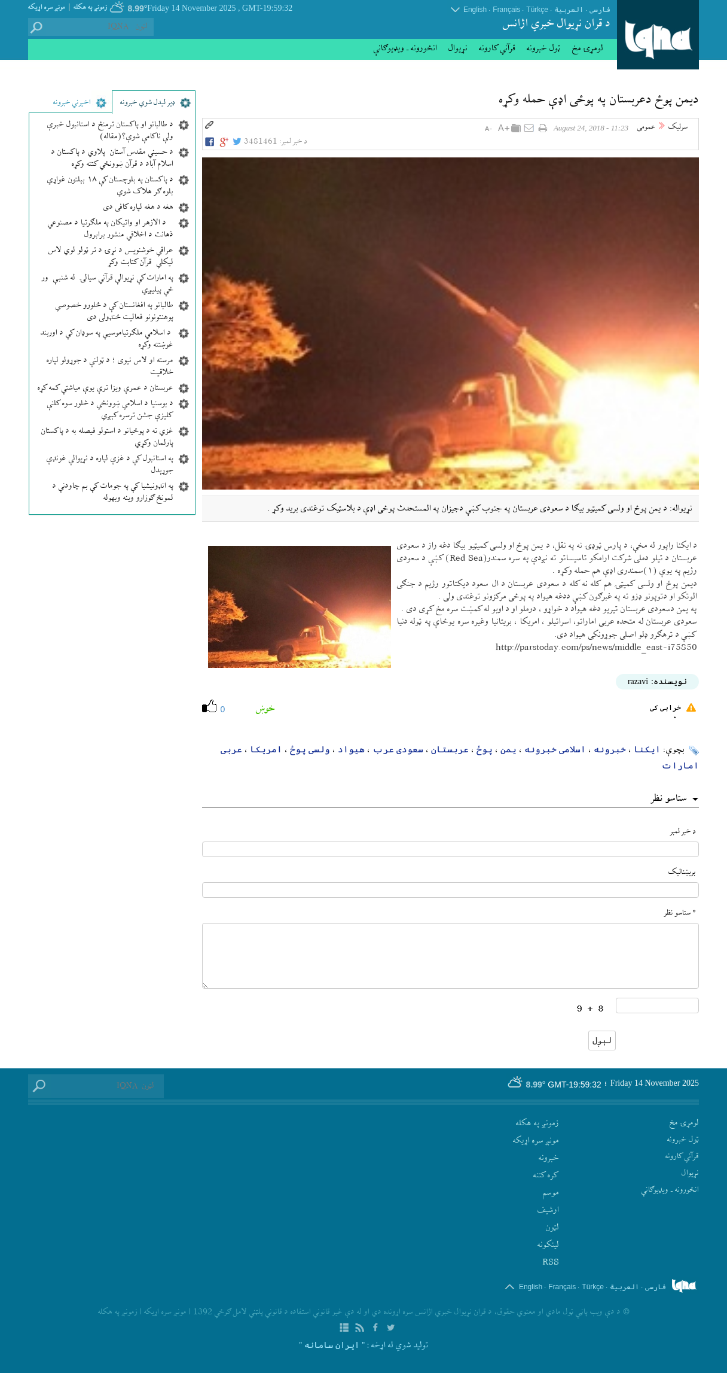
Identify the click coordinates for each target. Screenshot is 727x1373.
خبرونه (610, 749)
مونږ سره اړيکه (46, 7)
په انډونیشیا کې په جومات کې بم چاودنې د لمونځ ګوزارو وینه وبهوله (113, 493)
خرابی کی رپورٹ (673, 710)
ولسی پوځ (310, 749)
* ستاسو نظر (680, 913)
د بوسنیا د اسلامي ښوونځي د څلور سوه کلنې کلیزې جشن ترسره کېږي (110, 410)
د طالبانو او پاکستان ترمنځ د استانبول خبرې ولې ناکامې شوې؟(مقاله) (110, 131)
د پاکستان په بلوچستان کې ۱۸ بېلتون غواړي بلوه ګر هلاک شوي (110, 186)
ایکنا (647, 749)
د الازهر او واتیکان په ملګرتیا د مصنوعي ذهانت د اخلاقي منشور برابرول (110, 229)
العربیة (569, 9)
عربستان (450, 749)
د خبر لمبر (683, 831)
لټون (552, 1227)
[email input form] (450, 890)
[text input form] (450, 849)
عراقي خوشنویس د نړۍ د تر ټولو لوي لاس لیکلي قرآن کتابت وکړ (110, 257)
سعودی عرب (397, 749)
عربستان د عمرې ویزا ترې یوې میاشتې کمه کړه (105, 388)
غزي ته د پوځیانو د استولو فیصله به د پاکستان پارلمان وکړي (107, 437)
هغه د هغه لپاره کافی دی (138, 208)
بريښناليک (682, 872)
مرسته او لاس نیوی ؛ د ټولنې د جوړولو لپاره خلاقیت (110, 367)
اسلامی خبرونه (555, 749)
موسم (551, 1192)
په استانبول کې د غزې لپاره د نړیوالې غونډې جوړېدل (110, 465)
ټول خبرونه (544, 48)
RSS (550, 1262)
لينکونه (548, 1245)
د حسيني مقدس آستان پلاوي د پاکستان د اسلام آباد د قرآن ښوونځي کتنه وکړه (112, 159)
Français (506, 9)
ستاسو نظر (669, 799)
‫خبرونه (549, 1158)
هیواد (351, 749)
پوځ (484, 749)
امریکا (266, 749)
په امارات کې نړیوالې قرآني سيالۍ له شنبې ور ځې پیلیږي (107, 284)
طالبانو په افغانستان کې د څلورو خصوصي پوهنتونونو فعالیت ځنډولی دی (114, 312)
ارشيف (548, 1210)
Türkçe (537, 9)
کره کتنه (546, 1175)
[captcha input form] (657, 1005)
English (475, 9)
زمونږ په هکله (91, 7)
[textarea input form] (450, 956)
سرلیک (678, 127)
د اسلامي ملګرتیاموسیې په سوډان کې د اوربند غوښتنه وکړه (107, 339)
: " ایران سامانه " (334, 1344)
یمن (508, 749)
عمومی (646, 127)
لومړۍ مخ (587, 48)
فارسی (599, 9)
